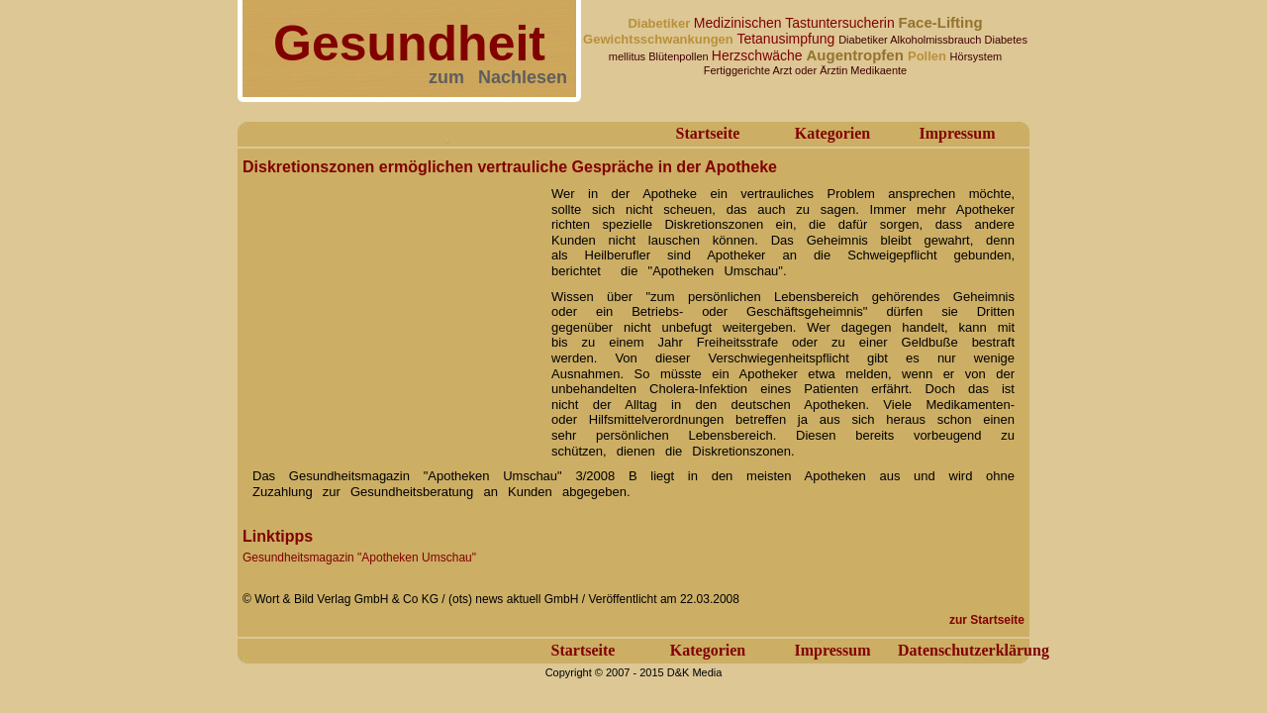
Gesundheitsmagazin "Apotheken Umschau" (359, 557)
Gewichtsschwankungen (659, 39)
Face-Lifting (941, 22)
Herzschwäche (759, 55)
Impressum (957, 133)
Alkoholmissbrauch (937, 40)
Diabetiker (660, 23)
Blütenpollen (680, 56)
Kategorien (832, 133)
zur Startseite (986, 620)
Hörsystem (976, 56)
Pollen (929, 56)
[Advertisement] (391, 305)
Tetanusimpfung (787, 39)
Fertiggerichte (738, 70)
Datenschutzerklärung (973, 650)
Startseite (708, 133)
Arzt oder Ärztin (811, 70)
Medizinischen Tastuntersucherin (796, 23)
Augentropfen (857, 55)
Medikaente (878, 70)
